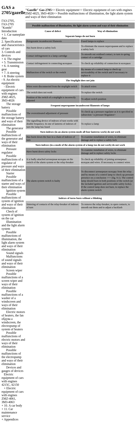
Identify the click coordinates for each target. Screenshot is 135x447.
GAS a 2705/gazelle (13, 10)
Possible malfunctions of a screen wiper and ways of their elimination (12, 280)
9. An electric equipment (11, 81)
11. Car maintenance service (9, 412)
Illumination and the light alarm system (13, 225)
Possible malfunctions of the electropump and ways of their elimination (12, 357)
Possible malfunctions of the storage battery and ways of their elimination (13, 117)
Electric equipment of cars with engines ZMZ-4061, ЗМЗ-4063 (13, 395)
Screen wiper (14, 270)
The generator (14, 128)
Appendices (11, 419)
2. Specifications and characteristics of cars (13, 45)
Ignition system (15, 190)
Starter (10, 173)
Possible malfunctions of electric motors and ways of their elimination (13, 339)
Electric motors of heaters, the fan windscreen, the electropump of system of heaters (13, 320)
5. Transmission (13, 62)
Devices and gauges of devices (12, 369)
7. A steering (11, 72)
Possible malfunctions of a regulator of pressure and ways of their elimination (13, 162)
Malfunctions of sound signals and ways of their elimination (12, 261)
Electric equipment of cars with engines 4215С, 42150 (13, 379)
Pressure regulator (9, 150)
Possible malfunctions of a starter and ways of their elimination (13, 182)
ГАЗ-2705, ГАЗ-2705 (8, 24)
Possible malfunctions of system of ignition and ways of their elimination (13, 201)
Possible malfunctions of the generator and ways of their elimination (12, 138)
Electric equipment (67, 10)
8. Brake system (14, 76)
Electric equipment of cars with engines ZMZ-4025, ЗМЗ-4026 (13, 93)
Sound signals (14, 253)
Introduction (9, 31)
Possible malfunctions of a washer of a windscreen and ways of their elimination (12, 299)
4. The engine (12, 58)
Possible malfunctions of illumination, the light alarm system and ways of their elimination (13, 241)
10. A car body (13, 405)
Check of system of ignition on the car (13, 215)
